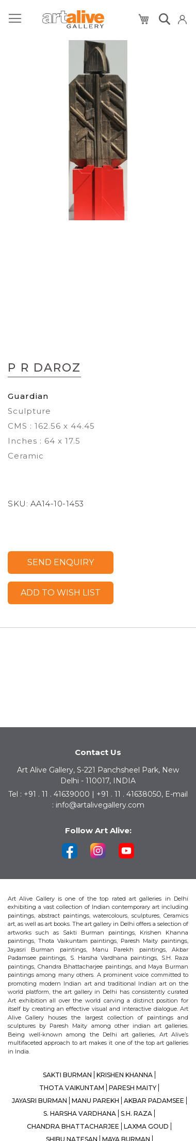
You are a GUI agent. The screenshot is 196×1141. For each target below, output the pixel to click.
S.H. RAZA (136, 1113)
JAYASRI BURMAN (39, 1100)
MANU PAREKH (95, 1100)
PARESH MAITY (132, 1088)
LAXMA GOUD (146, 1126)
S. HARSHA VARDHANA (79, 1113)
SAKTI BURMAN (67, 1075)
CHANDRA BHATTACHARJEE (73, 1126)
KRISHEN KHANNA (124, 1075)
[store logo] (73, 19)
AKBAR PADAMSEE (154, 1100)
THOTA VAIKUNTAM (71, 1088)
